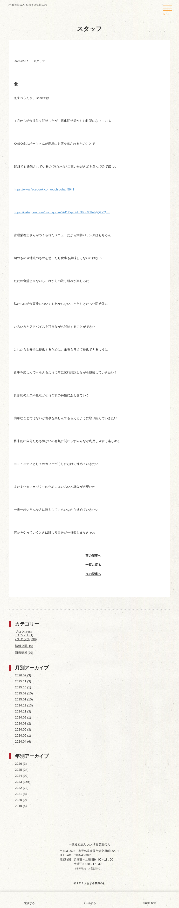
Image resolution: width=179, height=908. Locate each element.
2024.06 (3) (23, 729)
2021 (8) (21, 794)
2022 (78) (21, 788)
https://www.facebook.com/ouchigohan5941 (44, 189)
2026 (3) (21, 763)
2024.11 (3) (23, 711)
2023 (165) (22, 782)
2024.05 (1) (23, 735)
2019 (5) (21, 806)
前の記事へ (89, 556)
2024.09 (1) (23, 717)
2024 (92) (21, 775)
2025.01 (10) (24, 699)
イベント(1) (25, 635)
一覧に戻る (89, 565)
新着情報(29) (24, 652)
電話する (29, 899)
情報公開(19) (24, 646)
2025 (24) (21, 769)
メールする (89, 899)
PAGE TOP (149, 899)
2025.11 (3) (23, 681)
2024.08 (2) (23, 723)
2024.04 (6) (23, 741)
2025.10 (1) (23, 687)
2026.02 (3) (23, 675)
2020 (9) (21, 800)
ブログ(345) (23, 632)
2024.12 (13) (24, 705)
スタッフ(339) (27, 639)
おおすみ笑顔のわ (94, 883)
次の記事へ (89, 574)
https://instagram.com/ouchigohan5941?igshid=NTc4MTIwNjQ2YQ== (62, 212)
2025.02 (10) (24, 693)
